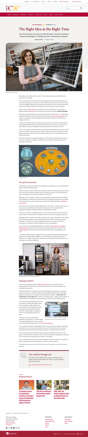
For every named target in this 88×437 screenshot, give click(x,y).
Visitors (55, 1)
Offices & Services (64, 1)
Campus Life (38, 14)
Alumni (49, 1)
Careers (47, 425)
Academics (16, 14)
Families (43, 1)
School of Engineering (47, 323)
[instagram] (16, 428)
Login (46, 426)
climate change (32, 109)
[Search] (72, 8)
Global (51, 14)
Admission (23, 14)
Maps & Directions (10, 422)
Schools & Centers (76, 1)
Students (27, 1)
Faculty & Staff (35, 1)
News (66, 423)
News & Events (59, 14)
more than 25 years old (58, 116)
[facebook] (6, 428)
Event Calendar (69, 421)
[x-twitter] (9, 428)
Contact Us (9, 424)
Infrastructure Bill (42, 284)
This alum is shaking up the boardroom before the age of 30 (43, 393)
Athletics (30, 14)
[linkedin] (11, 428)
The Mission (68, 419)
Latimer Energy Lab (24, 229)
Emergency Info (49, 419)
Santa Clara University (17, 413)
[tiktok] (18, 428)
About (9, 14)
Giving (45, 14)
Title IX (47, 423)
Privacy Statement (50, 421)
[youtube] (14, 428)
